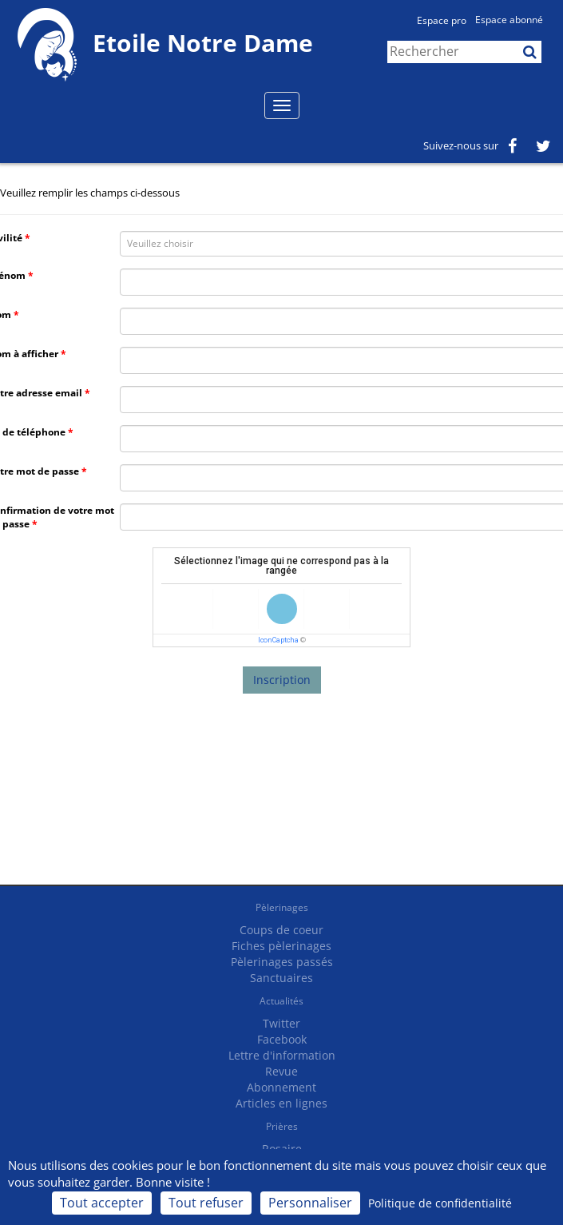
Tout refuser (206, 1202)
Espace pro (441, 20)
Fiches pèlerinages (281, 945)
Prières (282, 1126)
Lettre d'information (281, 1055)
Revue (281, 1071)
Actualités (281, 1001)
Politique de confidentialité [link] (440, 1203)
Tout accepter (102, 1202)
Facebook (282, 1039)
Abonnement (281, 1087)
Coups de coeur (281, 929)
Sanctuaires (281, 977)
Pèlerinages (282, 907)
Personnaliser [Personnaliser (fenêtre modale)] (310, 1202)
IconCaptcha (278, 640)
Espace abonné (509, 19)
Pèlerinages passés (282, 961)
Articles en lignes (281, 1103)
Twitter (281, 1023)
